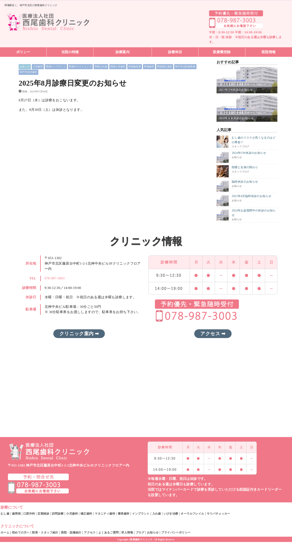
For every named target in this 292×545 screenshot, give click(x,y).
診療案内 (123, 52)
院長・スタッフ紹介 (45, 532)
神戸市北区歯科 (28, 72)
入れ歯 (156, 513)
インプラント (140, 513)
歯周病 (16, 513)
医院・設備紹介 (71, 532)
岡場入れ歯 (101, 66)
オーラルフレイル (192, 513)
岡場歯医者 (134, 66)
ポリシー (23, 52)
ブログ (140, 532)
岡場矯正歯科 (164, 66)
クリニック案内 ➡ (79, 333)
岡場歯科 (149, 66)
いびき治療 (171, 513)
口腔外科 (29, 513)
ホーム (5, 532)
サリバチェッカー (218, 513)
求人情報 (127, 532)
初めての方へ (20, 532)
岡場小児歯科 (117, 66)
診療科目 (175, 52)
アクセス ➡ (212, 333)
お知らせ (25, 66)
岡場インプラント (56, 66)
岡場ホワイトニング (80, 66)
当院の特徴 (70, 52)
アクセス (90, 532)
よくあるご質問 (108, 532)
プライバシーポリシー (175, 532)
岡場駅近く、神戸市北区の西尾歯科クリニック (30, 5)
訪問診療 (58, 513)
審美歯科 (124, 513)
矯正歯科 (86, 513)
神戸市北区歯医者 (185, 66)
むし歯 (5, 513)
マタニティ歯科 (105, 513)
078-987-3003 (55, 278)
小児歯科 (38, 66)
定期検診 (43, 513)
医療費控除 (222, 52)
